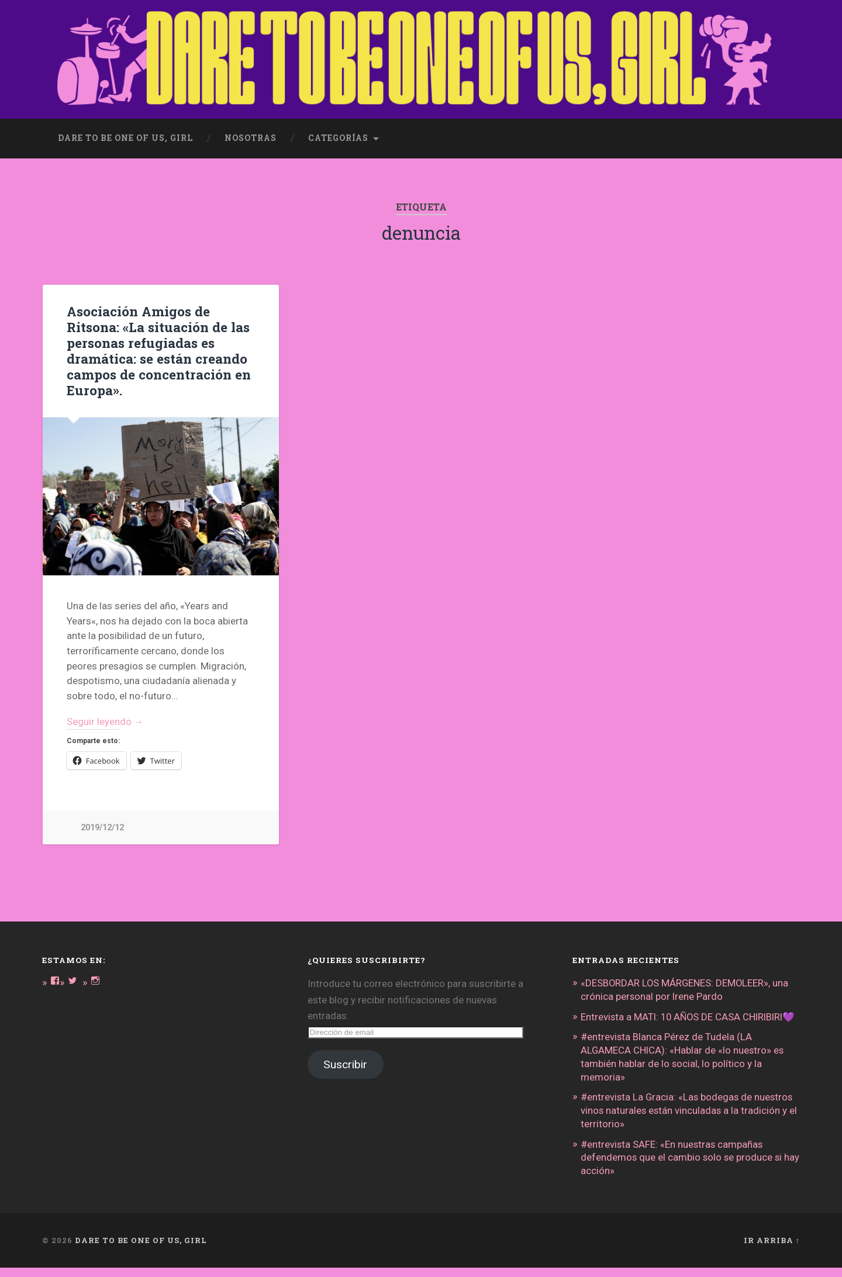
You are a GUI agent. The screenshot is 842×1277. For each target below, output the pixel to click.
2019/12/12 (102, 828)
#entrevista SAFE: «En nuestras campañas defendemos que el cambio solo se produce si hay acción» (682, 1167)
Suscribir (345, 1065)
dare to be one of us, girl (125, 138)
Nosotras (251, 138)
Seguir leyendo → (105, 721)
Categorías (338, 138)
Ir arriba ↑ (772, 1249)
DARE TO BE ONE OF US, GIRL (141, 1249)
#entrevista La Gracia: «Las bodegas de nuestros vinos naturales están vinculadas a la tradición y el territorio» (690, 1121)
